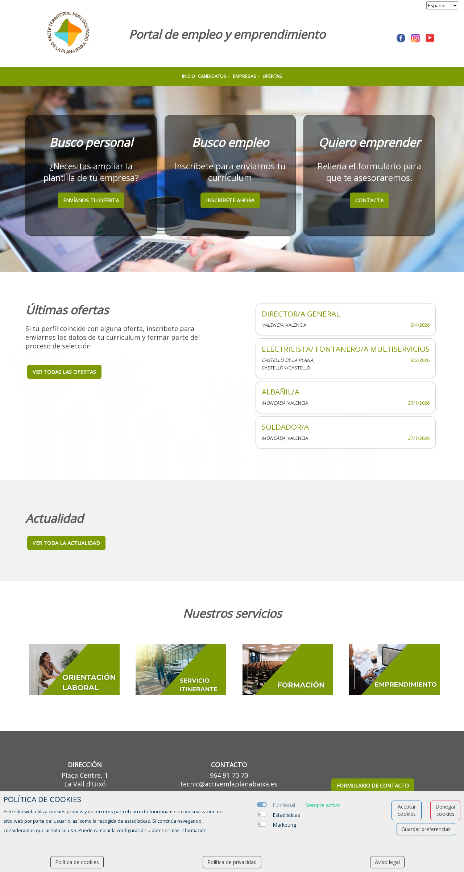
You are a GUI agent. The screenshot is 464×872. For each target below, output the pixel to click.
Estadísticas (286, 814)
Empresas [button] (244, 76)
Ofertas (272, 76)
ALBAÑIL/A (280, 392)
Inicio (188, 76)
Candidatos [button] (212, 76)
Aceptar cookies (407, 810)
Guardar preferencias (426, 829)
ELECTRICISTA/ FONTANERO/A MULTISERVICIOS (346, 349)
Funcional (284, 805)
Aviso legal (387, 862)
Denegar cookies (445, 810)
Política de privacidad (232, 862)
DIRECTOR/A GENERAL (301, 314)
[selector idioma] (442, 5)
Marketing (284, 824)
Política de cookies (77, 862)
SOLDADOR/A (285, 427)
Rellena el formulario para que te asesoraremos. (369, 171)
